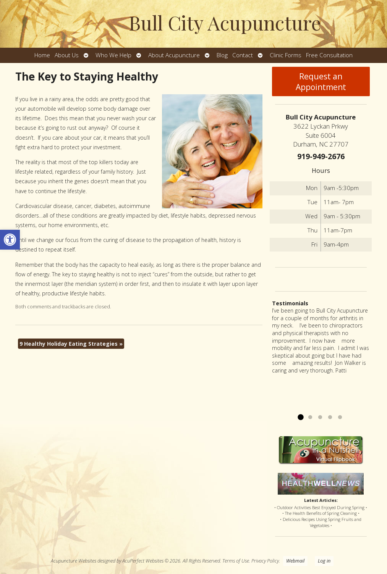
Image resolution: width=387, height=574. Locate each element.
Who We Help (113, 55)
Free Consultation (329, 55)
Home (42, 55)
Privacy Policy (265, 561)
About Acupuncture (174, 55)
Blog (222, 55)
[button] (10, 240)
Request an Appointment (321, 81)
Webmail (295, 561)
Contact (242, 55)
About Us (67, 55)
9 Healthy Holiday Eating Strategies (71, 343)
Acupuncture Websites (73, 561)
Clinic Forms (285, 55)
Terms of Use (235, 561)
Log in (324, 561)
